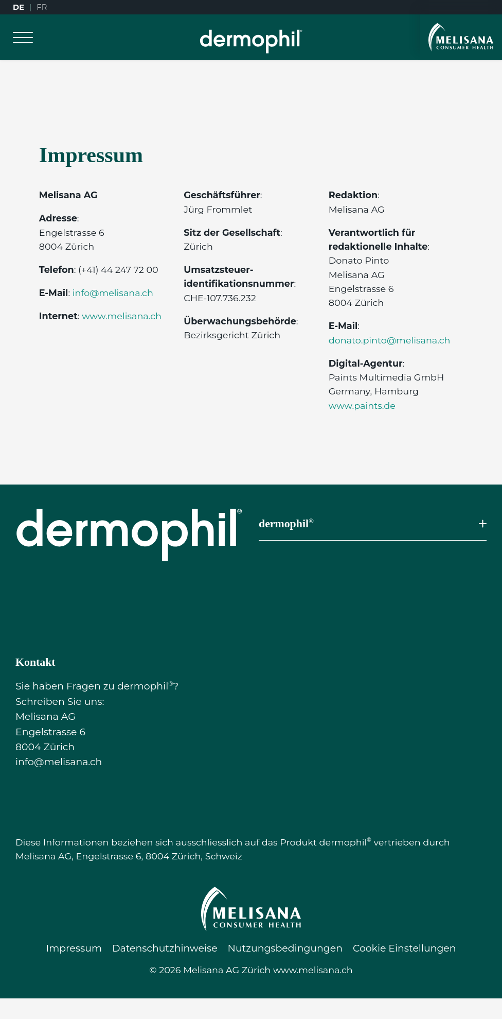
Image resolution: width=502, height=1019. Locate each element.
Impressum (73, 948)
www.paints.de (362, 405)
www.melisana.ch (122, 315)
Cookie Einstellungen (404, 948)
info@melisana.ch (113, 292)
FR (42, 7)
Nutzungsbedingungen (285, 948)
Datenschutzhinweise (165, 948)
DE (18, 7)
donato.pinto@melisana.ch (390, 340)
